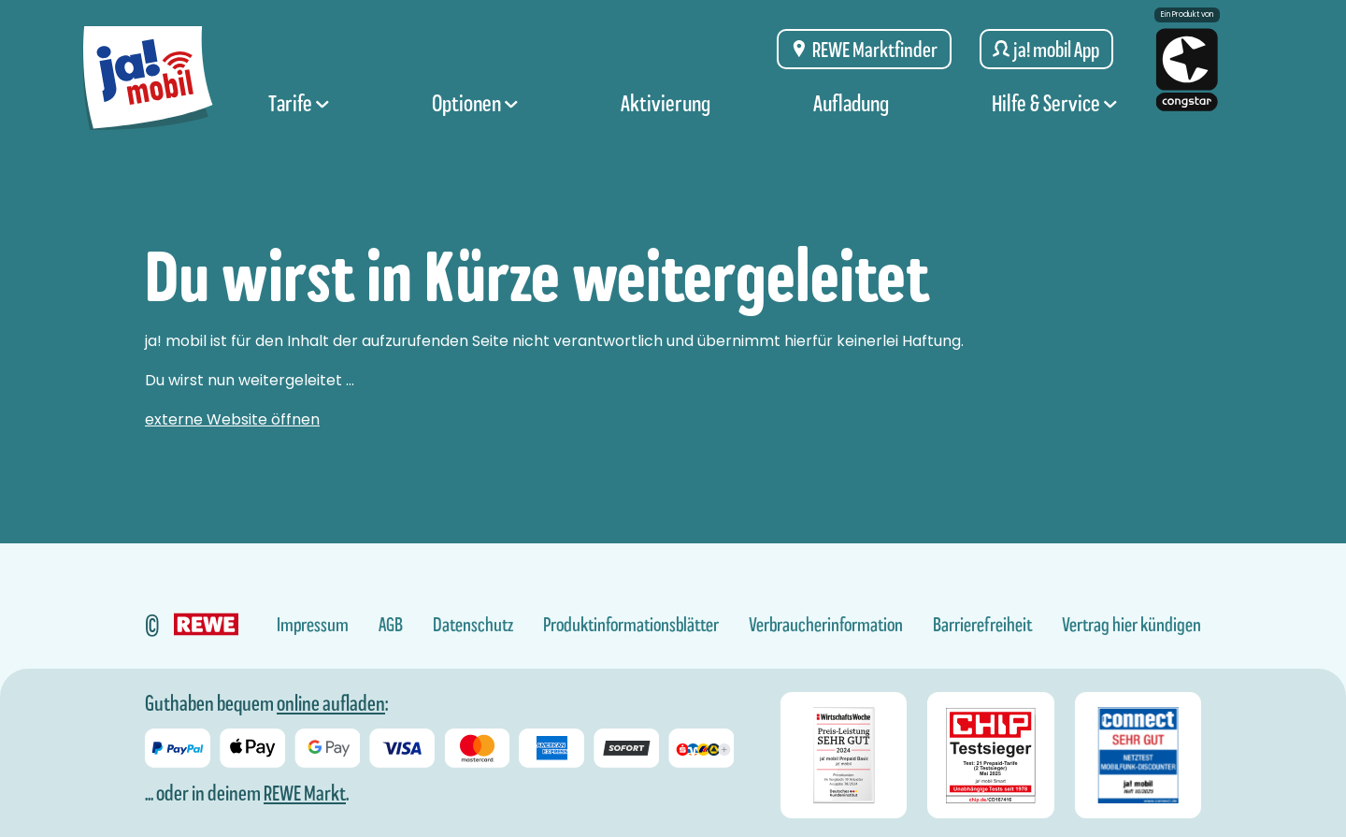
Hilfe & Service (1054, 115)
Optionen (475, 115)
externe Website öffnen (232, 419)
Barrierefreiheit (982, 624)
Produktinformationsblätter (631, 624)
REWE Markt (305, 793)
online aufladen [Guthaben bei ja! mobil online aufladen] (331, 703)
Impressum (313, 624)
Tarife (298, 115)
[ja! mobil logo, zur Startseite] (152, 76)
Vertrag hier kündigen (1131, 624)
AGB (391, 624)
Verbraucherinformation (826, 624)
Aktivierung (665, 115)
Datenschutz (473, 624)
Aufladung (851, 115)
